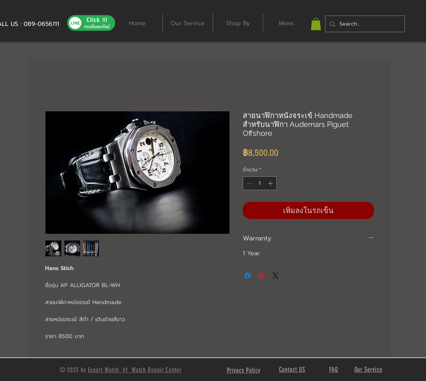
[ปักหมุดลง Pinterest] (261, 275)
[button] (316, 24)
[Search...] (364, 24)
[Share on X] (275, 275)
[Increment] (271, 183)
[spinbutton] (259, 183)
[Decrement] (248, 183)
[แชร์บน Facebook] (247, 275)
